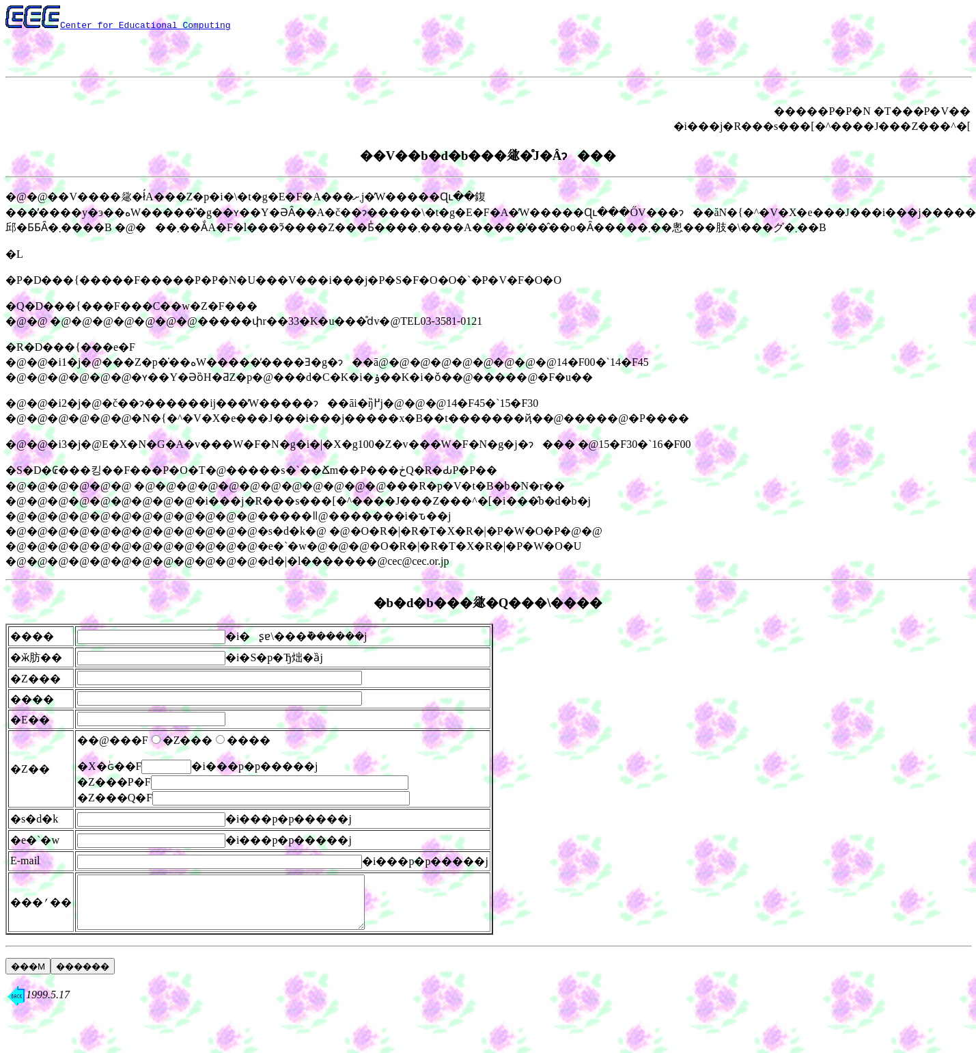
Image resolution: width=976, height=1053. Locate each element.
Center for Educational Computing (145, 24)
